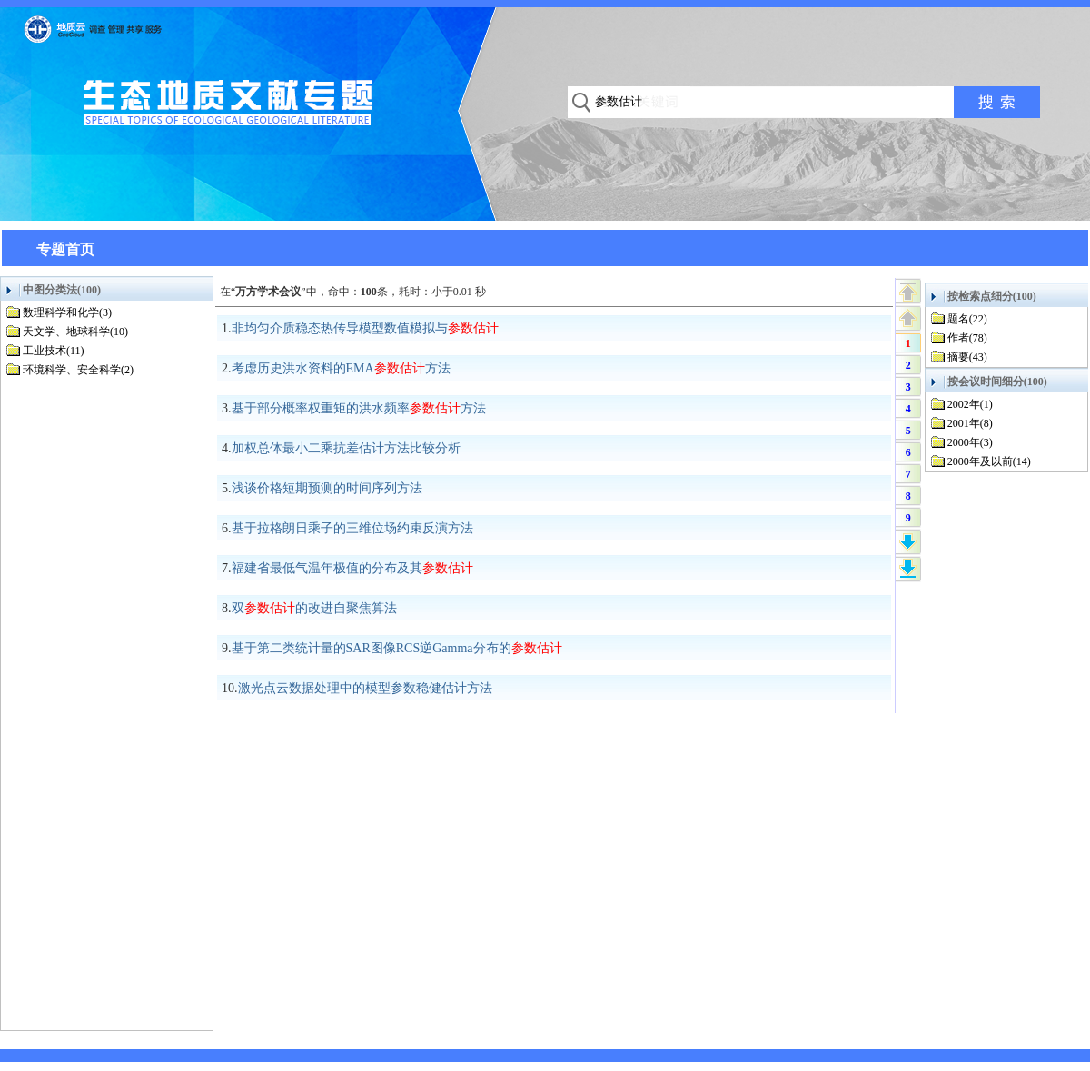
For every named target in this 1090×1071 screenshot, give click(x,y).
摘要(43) (967, 357)
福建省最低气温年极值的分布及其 (352, 568)
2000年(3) (970, 442)
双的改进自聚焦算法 (314, 608)
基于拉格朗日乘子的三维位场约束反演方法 (352, 528)
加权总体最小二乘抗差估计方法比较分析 (346, 448)
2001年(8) (970, 423)
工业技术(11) (53, 350)
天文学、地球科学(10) (75, 331)
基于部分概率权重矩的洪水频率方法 (359, 408)
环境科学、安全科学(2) (78, 369)
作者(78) (967, 338)
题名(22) (967, 318)
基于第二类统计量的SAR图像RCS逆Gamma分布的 (397, 648)
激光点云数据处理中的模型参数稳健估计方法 (365, 688)
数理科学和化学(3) (67, 312)
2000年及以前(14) (989, 461)
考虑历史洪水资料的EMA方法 (341, 368)
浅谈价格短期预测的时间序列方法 (327, 488)
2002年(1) (970, 404)
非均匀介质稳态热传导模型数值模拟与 (365, 328)
